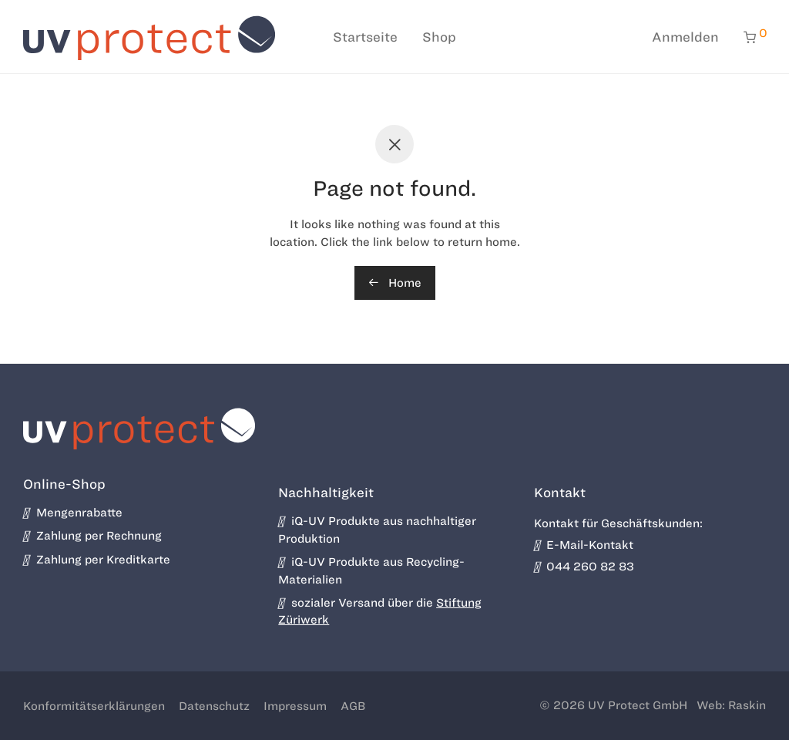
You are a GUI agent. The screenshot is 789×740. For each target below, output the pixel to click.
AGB (353, 706)
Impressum (295, 706)
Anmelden (685, 37)
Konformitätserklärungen (94, 706)
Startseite (365, 37)
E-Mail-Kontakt (584, 545)
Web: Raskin (731, 705)
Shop (439, 37)
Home (394, 283)
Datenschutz (214, 706)
